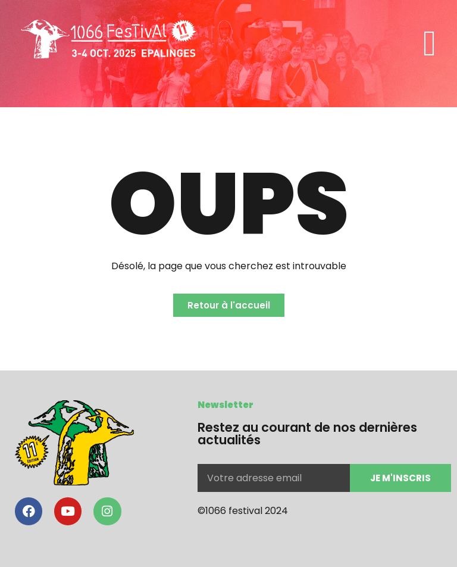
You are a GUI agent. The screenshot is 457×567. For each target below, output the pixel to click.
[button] (429, 43)
